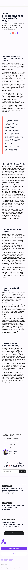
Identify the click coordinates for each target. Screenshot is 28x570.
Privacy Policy (4, 564)
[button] (24, 4)
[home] (6, 4)
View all (14, 533)
